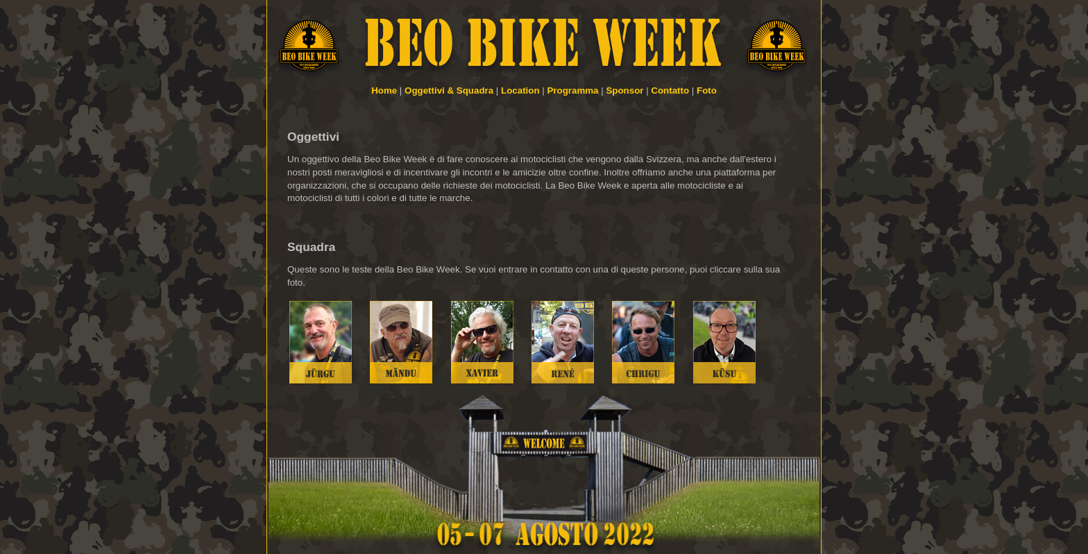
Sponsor (624, 90)
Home (384, 90)
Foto (707, 90)
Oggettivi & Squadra (449, 90)
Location (520, 90)
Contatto (670, 90)
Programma (572, 90)
